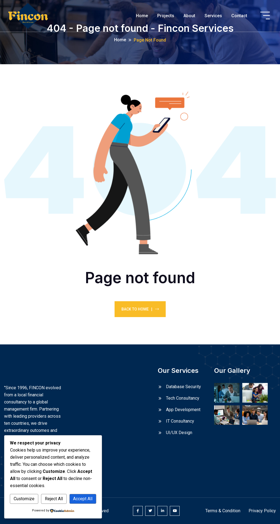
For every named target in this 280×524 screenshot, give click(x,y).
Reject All (54, 498)
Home (142, 15)
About (189, 15)
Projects (165, 15)
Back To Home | (140, 309)
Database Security (183, 386)
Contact (239, 15)
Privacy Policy (262, 510)
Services (213, 15)
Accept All (82, 498)
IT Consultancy (180, 421)
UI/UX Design (179, 432)
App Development (183, 409)
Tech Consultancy (182, 398)
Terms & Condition (222, 510)
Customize (24, 498)
